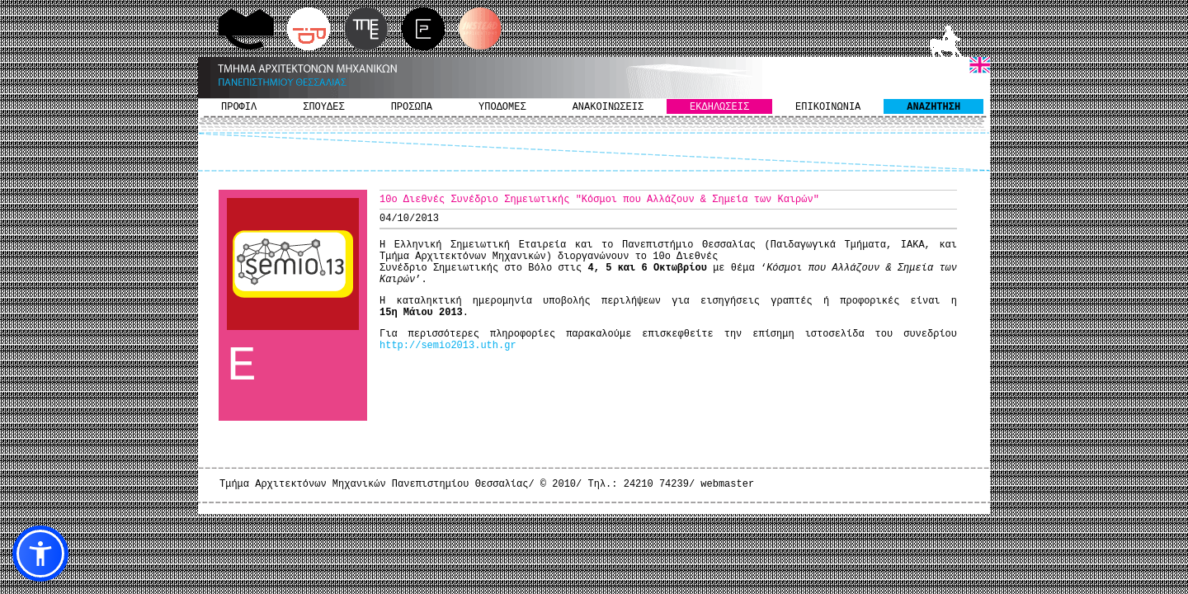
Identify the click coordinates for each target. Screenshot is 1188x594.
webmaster (727, 484)
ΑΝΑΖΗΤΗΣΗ (933, 107)
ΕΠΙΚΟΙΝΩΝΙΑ (827, 107)
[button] (40, 554)
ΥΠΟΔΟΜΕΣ (502, 107)
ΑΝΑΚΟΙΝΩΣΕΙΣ (608, 107)
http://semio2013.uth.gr (448, 345)
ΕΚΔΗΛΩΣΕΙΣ (719, 107)
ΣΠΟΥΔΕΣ (323, 107)
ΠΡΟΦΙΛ (239, 107)
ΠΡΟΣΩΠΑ (411, 107)
